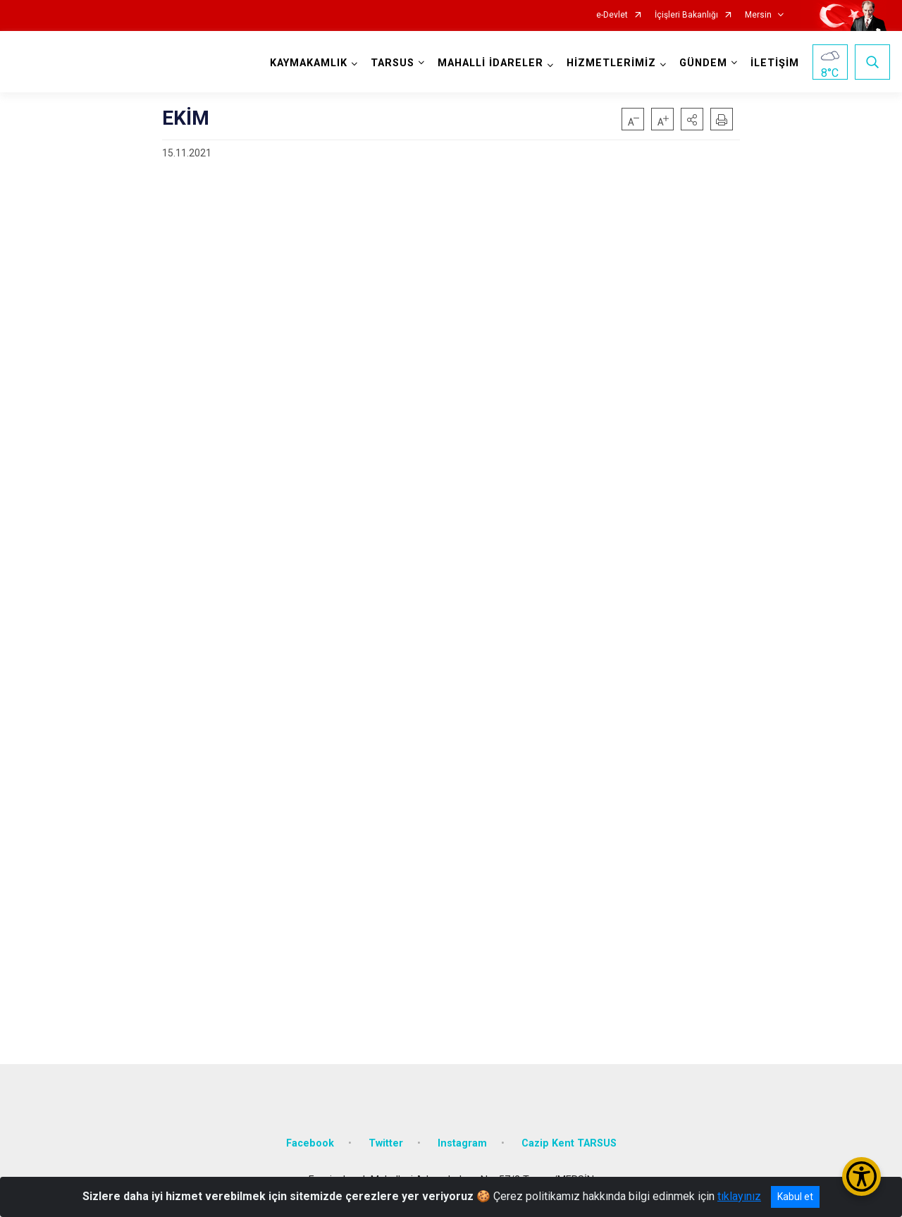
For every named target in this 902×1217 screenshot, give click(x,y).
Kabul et (795, 1196)
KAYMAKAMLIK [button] (308, 63)
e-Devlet (612, 15)
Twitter (386, 1143)
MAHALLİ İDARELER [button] (490, 63)
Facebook (310, 1143)
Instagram (462, 1143)
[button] (692, 119)
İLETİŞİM (774, 63)
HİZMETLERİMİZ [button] (611, 63)
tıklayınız (739, 1196)
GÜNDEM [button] (703, 63)
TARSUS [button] (392, 63)
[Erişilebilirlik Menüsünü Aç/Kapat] (861, 1176)
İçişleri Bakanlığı (686, 15)
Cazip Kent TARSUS (569, 1143)
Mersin (758, 15)
